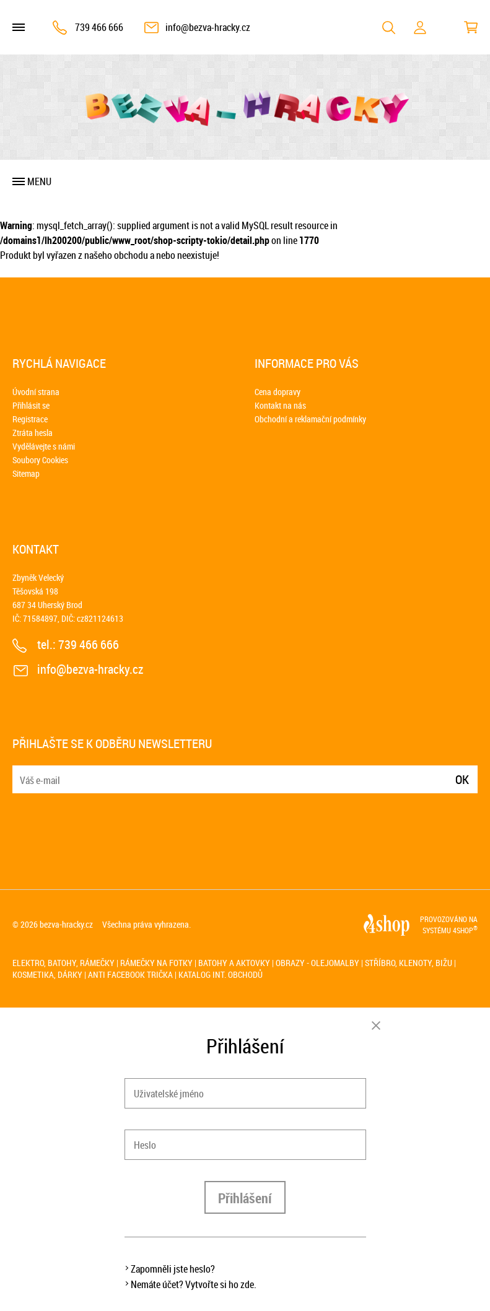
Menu (39, 181)
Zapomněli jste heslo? (173, 1269)
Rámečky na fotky (156, 963)
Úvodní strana (35, 392)
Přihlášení (245, 1198)
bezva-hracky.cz (66, 924)
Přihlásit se (31, 405)
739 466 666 (99, 27)
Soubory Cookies (40, 460)
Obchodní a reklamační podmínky (310, 419)
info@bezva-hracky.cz (207, 27)
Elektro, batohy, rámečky (63, 963)
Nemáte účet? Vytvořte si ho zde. (193, 1284)
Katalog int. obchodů (220, 974)
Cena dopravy (277, 392)
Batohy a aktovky (234, 963)
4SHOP (465, 930)
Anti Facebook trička (130, 974)
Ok (462, 779)
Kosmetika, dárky (47, 974)
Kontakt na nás (280, 405)
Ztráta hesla (32, 432)
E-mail (22, 772)
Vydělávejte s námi (43, 446)
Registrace (30, 419)
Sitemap (26, 473)
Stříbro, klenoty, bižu (408, 963)
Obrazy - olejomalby (317, 963)
